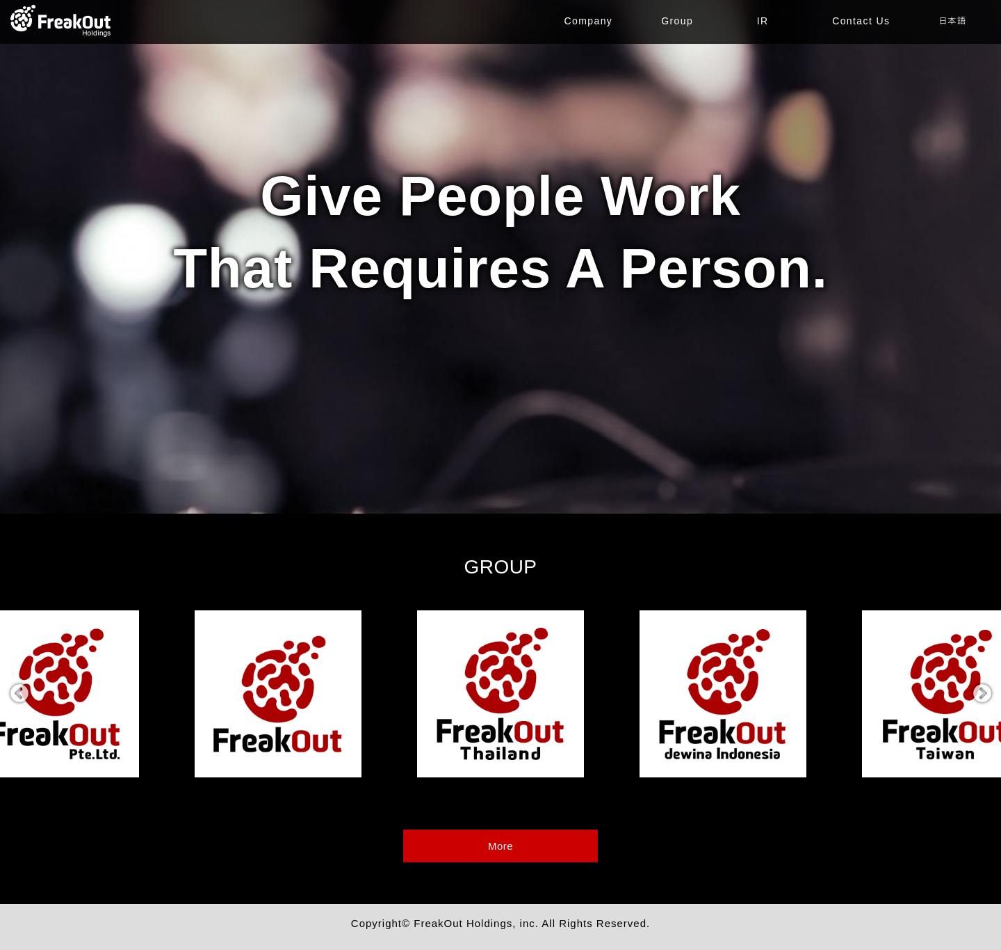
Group (677, 20)
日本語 (952, 21)
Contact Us (861, 20)
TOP (60, 20)
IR (763, 20)
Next (982, 693)
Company (588, 20)
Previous (19, 693)
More (500, 846)
